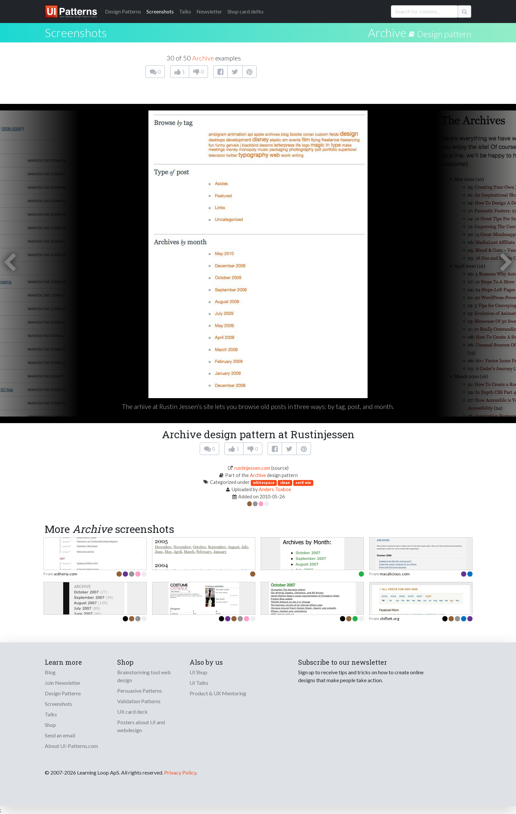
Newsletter (209, 11)
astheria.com (65, 573)
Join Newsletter (63, 683)
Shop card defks (245, 11)
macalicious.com (395, 573)
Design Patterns (63, 693)
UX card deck (132, 711)
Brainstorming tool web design (144, 676)
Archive (387, 32)
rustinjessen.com (252, 468)
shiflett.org (389, 618)
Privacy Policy (180, 772)
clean (285, 482)
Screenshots (160, 11)
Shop (50, 725)
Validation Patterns (139, 701)
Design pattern (444, 34)
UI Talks (199, 683)
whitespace (263, 482)
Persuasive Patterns (139, 690)
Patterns (123, 11)
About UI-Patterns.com (71, 746)
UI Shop (198, 672)
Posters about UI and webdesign (141, 726)
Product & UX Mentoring (218, 693)
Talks (185, 11)
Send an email (60, 735)
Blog (50, 672)
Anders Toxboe (275, 489)
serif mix (303, 482)
